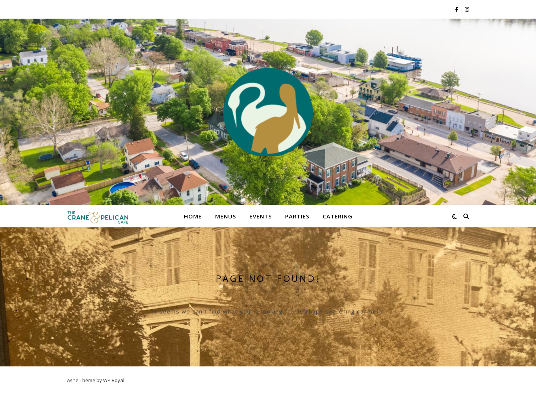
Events (260, 216)
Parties (297, 216)
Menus (225, 216)
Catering (337, 216)
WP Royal (113, 380)
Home (193, 216)
